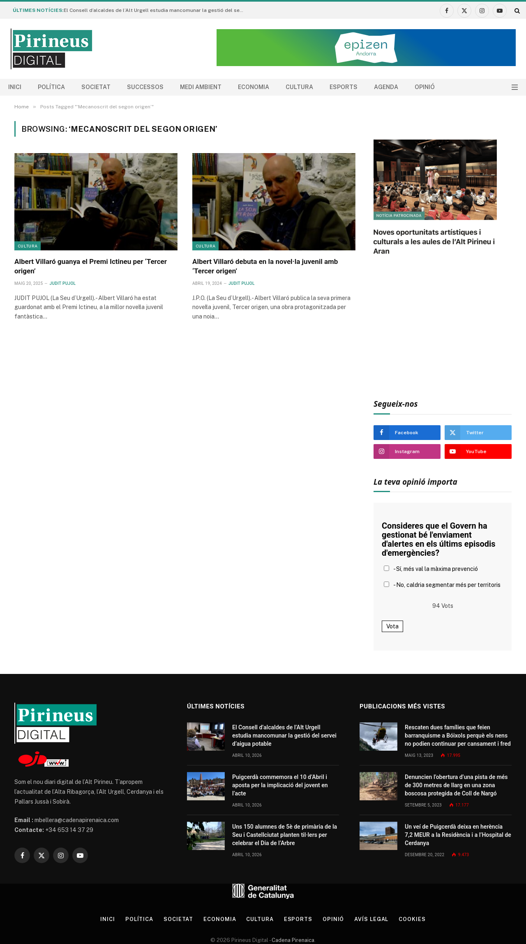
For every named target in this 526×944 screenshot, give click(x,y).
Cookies (412, 919)
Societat (96, 87)
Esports (344, 87)
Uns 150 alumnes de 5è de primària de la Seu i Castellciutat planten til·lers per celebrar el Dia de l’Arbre (284, 834)
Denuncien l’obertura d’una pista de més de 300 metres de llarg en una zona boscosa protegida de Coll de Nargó (456, 785)
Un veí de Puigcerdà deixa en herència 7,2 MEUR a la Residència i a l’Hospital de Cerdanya (458, 834)
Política (51, 87)
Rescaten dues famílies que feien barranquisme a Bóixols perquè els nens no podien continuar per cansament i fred (458, 735)
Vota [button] (392, 626)
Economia (253, 87)
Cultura (299, 87)
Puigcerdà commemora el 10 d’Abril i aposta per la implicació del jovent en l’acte (280, 785)
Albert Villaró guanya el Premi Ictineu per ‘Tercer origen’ (90, 266)
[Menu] (515, 87)
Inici (14, 87)
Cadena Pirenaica (292, 940)
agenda (386, 87)
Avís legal (372, 919)
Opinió (425, 87)
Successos (145, 87)
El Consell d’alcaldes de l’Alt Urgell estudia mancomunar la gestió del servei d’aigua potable (156, 10)
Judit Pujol (63, 283)
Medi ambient (200, 87)
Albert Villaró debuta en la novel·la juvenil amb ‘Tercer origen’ (265, 266)
